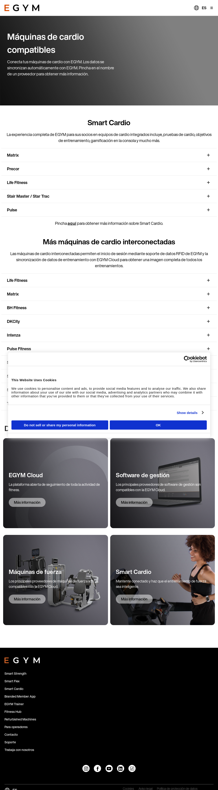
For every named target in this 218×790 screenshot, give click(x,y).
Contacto (11, 734)
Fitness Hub (12, 711)
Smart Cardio (13, 688)
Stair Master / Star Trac (28, 196)
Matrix (13, 155)
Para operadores (16, 726)
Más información (27, 502)
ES (204, 8)
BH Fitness (16, 308)
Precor (13, 169)
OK (158, 425)
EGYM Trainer (14, 704)
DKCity (13, 321)
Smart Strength (15, 673)
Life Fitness (17, 182)
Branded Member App (19, 696)
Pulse (12, 210)
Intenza (13, 335)
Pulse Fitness (19, 349)
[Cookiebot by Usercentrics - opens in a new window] (187, 359)
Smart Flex (12, 681)
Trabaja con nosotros (19, 749)
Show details (187, 412)
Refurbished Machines (20, 719)
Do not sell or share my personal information (60, 425)
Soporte (10, 742)
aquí (72, 223)
